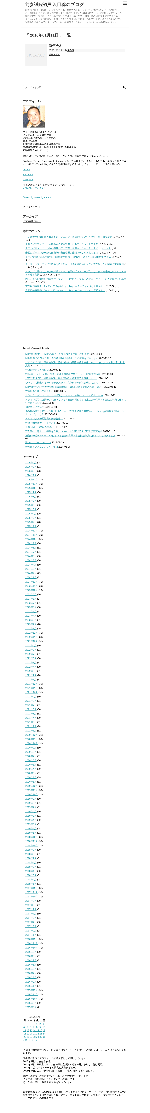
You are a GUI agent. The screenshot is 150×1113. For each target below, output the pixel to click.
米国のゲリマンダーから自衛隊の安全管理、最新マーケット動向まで (61, 244)
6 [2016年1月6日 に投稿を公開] (30, 1027)
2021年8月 (31, 701)
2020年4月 (31, 769)
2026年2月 (31, 471)
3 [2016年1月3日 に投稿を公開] (43, 1024)
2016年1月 (31, 986)
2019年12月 (31, 786)
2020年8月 (31, 752)
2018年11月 (31, 841)
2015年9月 (31, 1003)
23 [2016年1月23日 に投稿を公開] (40, 1033)
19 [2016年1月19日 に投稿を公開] (28, 1033)
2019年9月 (31, 799)
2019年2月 (31, 828)
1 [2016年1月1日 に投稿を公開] (37, 1024)
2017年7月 (31, 909)
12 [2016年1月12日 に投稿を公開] (28, 1030)
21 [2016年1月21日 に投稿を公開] (34, 1033)
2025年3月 (31, 518)
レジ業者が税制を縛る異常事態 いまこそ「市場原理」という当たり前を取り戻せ (68, 237)
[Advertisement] (75, 319)
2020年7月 (31, 756)
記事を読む (54, 54)
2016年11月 (31, 943)
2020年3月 (31, 773)
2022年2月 (31, 675)
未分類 (70, 50)
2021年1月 (31, 730)
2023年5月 (31, 611)
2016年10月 (31, 947)
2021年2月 (31, 726)
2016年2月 (31, 981)
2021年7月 (31, 705)
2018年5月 (31, 867)
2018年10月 (31, 845)
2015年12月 (31, 990)
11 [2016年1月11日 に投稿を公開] (24, 1030)
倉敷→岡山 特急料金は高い (39, 427)
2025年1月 (31, 526)
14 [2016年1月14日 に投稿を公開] (34, 1030)
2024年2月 (31, 573)
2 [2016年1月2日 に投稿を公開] (40, 1024)
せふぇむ (106, 248)
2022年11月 (31, 637)
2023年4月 (31, 616)
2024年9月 (31, 543)
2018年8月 (31, 854)
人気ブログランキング (34, 188)
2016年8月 (31, 956)
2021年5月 (31, 713)
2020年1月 (31, 781)
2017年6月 (31, 913)
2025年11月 (31, 484)
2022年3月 (31, 671)
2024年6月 (31, 556)
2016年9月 (31, 952)
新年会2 (55, 46)
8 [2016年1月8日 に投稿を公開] (37, 1027)
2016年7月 (31, 960)
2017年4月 (31, 922)
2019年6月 (31, 811)
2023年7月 (31, 603)
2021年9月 (31, 696)
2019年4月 (31, 820)
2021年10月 (31, 692)
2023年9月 (31, 594)
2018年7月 (31, 858)
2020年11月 (31, 739)
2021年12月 (31, 684)
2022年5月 (31, 662)
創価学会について (34, 407)
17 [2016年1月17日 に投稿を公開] (44, 1030)
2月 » (35, 1040)
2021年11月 (31, 688)
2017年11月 (31, 892)
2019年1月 (31, 833)
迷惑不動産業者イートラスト (40, 423)
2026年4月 (31, 462)
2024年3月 (31, 569)
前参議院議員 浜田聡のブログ (54, 4)
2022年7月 (31, 654)
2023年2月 (31, 624)
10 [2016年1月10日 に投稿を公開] (44, 1027)
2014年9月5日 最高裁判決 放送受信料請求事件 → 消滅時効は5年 (62, 374)
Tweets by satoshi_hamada (37, 197)
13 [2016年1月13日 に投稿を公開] (31, 1030)
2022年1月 (31, 679)
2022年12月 (31, 633)
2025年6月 (31, 505)
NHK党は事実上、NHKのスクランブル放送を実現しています (57, 354)
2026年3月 (31, 467)
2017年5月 (31, 918)
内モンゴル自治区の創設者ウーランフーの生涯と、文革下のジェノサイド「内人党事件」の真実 (75, 279)
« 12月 (26, 1040)
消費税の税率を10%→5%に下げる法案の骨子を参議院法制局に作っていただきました (70, 435)
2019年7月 (31, 807)
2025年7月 (31, 501)
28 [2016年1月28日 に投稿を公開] (34, 1037)
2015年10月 (31, 999)
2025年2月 (31, 522)
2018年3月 (31, 875)
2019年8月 (31, 803)
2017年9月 (31, 901)
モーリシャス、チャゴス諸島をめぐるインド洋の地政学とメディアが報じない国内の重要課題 (74, 264)
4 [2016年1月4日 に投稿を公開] (24, 1027)
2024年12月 (31, 530)
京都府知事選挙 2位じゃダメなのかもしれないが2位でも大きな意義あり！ (65, 286)
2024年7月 (31, 552)
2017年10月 (31, 896)
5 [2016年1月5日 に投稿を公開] (27, 1027)
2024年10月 (31, 539)
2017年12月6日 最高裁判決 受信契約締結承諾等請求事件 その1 (61, 378)
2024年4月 (31, 564)
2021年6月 (31, 709)
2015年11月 (31, 994)
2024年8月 (31, 547)
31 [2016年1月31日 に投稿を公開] (44, 1037)
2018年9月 (31, 850)
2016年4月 (31, 973)
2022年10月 (31, 641)
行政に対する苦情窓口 (37, 370)
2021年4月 (31, 718)
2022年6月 (31, 658)
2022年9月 (31, 645)
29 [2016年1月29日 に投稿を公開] (37, 1037)
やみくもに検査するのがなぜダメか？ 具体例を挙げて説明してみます (62, 382)
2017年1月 (31, 935)
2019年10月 (31, 794)
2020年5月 (31, 764)
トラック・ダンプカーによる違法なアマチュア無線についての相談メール (64, 395)
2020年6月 (31, 760)
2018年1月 (31, 884)
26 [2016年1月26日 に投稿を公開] (28, 1037)
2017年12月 (31, 888)
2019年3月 (31, 824)
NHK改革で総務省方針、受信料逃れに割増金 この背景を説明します (61, 358)
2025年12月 (31, 479)
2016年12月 (31, 939)
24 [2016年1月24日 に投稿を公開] (44, 1033)
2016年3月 (31, 977)
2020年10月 (31, 743)
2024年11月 (31, 535)
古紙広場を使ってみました (39, 391)
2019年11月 (31, 790)
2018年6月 (31, 862)
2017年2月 (31, 930)
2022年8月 (31, 650)
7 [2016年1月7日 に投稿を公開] (33, 1027)
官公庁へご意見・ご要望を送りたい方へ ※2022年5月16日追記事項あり (63, 431)
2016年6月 (31, 964)
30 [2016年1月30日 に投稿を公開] (40, 1037)
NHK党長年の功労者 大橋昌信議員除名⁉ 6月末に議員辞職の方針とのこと (64, 387)
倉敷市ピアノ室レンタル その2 (41, 446)
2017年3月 (31, 926)
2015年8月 (31, 1007)
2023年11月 (31, 586)
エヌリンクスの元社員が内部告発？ (44, 418)
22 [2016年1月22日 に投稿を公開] (37, 1033)
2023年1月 (31, 628)
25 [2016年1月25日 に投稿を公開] (24, 1037)
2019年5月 (31, 816)
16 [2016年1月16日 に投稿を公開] (40, 1030)
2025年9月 (31, 492)
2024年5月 (31, 560)
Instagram (28, 179)
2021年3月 (31, 722)
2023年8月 (31, 599)
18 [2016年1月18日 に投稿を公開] (24, 1033)
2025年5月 (31, 509)
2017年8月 (31, 905)
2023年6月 (31, 607)
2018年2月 (31, 879)
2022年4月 (31, 667)
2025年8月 (31, 496)
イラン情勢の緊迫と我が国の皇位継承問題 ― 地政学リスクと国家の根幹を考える (68, 257)
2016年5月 (31, 969)
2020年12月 (31, 735)
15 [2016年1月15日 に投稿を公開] (37, 1030)
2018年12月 (31, 837)
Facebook (28, 174)
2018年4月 (31, 871)
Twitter (26, 169)
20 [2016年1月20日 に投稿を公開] (31, 1033)
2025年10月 (31, 488)
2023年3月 (31, 620)
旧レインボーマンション (38, 442)
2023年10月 (31, 590)
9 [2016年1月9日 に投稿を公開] (40, 1027)
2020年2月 (31, 777)
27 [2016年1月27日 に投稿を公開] (31, 1037)
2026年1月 (31, 475)
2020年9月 (31, 747)
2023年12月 (31, 581)
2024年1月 (31, 577)
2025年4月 (31, 513)
